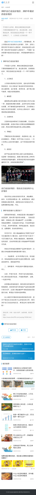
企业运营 (26, 18)
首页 (2, 7)
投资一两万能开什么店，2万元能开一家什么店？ (23, 416)
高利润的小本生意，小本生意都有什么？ (23, 405)
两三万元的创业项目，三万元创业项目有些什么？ (23, 395)
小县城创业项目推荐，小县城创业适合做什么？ (17, 378)
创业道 (11, 492)
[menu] (33, 2)
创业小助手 (4, 18)
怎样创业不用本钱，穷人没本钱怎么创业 (23, 447)
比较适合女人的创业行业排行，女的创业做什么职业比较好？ (23, 369)
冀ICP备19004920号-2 (24, 492)
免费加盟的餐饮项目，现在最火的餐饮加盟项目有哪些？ (17, 457)
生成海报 (6, 337)
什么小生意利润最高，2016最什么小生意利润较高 (23, 475)
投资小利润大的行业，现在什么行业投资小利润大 (23, 426)
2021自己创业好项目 (15, 42)
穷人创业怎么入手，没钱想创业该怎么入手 (23, 436)
